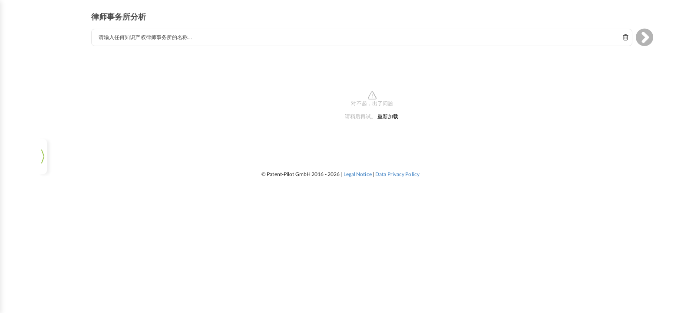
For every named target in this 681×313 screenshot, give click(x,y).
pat (63, 41)
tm (41, 41)
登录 (42, 297)
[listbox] (41, 278)
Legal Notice (358, 168)
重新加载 (399, 110)
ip (20, 41)
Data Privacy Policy (397, 168)
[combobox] (373, 31)
